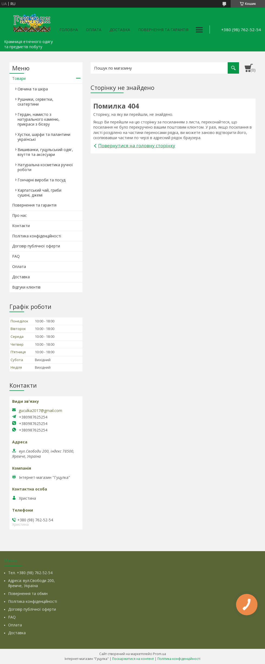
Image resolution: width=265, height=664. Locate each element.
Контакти (21, 225)
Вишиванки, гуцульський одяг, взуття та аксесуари (45, 152)
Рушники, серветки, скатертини (35, 102)
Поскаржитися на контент (133, 658)
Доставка (120, 29)
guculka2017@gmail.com (40, 410)
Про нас (19, 215)
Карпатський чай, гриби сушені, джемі (39, 193)
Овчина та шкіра (33, 88)
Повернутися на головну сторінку (136, 145)
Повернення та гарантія (163, 29)
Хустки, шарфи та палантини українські (44, 137)
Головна (68, 29)
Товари (19, 78)
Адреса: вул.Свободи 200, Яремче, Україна (31, 583)
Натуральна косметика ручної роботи (45, 167)
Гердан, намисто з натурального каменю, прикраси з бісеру (38, 119)
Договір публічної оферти (36, 245)
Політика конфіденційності (36, 235)
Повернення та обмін (28, 593)
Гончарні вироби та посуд (41, 179)
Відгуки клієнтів (26, 287)
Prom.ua (159, 654)
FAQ (16, 256)
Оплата (93, 29)
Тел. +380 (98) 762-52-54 (30, 572)
